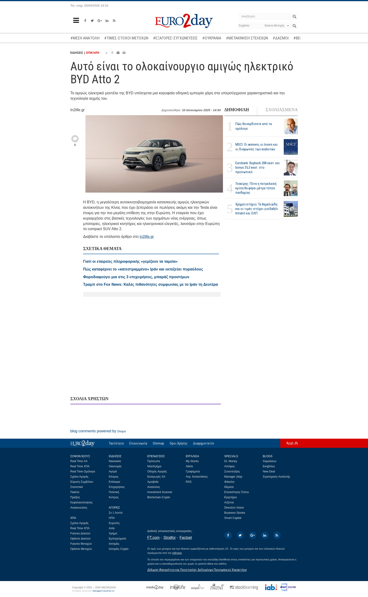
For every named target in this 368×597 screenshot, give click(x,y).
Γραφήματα (193, 471)
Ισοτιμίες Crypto (119, 549)
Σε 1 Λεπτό (116, 512)
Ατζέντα (229, 502)
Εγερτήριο (230, 497)
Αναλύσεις (153, 487)
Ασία (112, 528)
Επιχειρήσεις (117, 487)
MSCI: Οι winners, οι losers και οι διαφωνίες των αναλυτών (256, 146)
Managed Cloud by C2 (103, 591)
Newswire (115, 461)
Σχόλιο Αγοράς (79, 476)
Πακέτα (74, 492)
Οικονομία (115, 466)
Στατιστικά (76, 487)
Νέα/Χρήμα (154, 466)
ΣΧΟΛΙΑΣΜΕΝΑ (281, 109)
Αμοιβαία (153, 481)
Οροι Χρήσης (179, 443)
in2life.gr (147, 237)
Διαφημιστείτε (203, 443)
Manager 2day (233, 476)
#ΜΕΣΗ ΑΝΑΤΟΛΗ (85, 38)
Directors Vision (234, 507)
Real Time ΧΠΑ (80, 466)
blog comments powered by (98, 431)
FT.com (153, 538)
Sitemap (158, 443)
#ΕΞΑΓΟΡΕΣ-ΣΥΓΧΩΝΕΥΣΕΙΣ (175, 38)
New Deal (269, 471)
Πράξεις (75, 497)
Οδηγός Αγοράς (157, 471)
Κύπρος (114, 497)
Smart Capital (233, 518)
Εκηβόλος (269, 466)
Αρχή (289, 443)
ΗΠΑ (112, 518)
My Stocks (192, 461)
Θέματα (229, 487)
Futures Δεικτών (80, 533)
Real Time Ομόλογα (82, 471)
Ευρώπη (114, 523)
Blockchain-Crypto (158, 497)
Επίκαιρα (114, 481)
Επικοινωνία (138, 443)
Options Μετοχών (81, 549)
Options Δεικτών (80, 538)
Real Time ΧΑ (79, 461)
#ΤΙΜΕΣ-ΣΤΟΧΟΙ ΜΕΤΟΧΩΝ (126, 38)
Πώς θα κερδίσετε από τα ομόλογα (253, 126)
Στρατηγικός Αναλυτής (276, 476)
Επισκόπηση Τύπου (236, 492)
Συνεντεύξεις (232, 471)
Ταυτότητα (116, 443)
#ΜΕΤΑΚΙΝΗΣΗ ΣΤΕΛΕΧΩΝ (247, 38)
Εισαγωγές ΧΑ (156, 476)
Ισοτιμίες (114, 543)
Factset (186, 538)
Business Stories (234, 512)
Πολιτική (114, 492)
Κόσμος (114, 476)
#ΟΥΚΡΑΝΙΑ (211, 38)
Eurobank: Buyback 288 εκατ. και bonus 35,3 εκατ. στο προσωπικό (257, 167)
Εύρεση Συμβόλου (81, 481)
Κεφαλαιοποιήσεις (81, 502)
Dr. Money (230, 461)
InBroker (177, 552)
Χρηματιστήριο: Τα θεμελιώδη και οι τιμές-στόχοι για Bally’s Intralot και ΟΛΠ (256, 208)
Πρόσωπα (153, 461)
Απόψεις (229, 466)
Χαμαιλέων (269, 461)
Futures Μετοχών (81, 543)
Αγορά (113, 471)
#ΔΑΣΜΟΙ (281, 38)
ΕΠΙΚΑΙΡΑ (92, 52)
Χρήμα (113, 533)
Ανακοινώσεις (79, 507)
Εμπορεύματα (117, 538)
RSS (189, 481)
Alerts (189, 466)
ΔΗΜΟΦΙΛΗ (236, 109)
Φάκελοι (229, 481)
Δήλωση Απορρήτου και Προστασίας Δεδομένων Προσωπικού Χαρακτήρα (197, 570)
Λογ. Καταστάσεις (197, 476)
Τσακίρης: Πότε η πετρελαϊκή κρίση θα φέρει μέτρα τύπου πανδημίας (255, 188)
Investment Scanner (159, 492)
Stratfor (169, 538)
